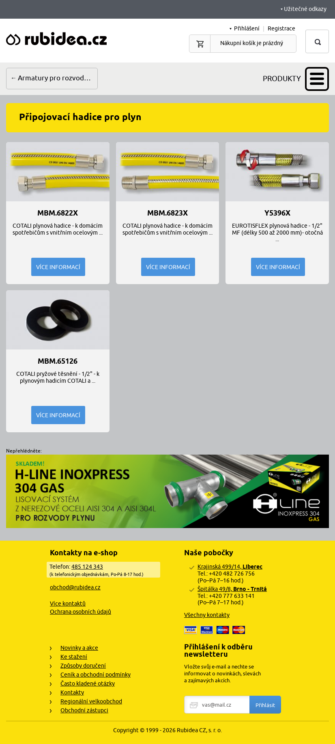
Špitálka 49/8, (232, 589)
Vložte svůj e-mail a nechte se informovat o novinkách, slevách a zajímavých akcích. (222, 673)
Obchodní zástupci (84, 710)
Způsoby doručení (83, 665)
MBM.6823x (167, 213)
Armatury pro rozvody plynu (58, 78)
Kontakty (72, 692)
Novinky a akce (79, 648)
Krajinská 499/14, (230, 566)
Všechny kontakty (207, 615)
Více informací (58, 267)
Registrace (281, 28)
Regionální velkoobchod (91, 701)
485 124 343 (87, 566)
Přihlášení (247, 28)
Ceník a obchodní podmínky (95, 674)
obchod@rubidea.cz (75, 587)
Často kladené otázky (87, 683)
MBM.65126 (57, 361)
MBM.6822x (57, 213)
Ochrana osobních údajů (80, 611)
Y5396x (277, 213)
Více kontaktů (68, 603)
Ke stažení (73, 656)
